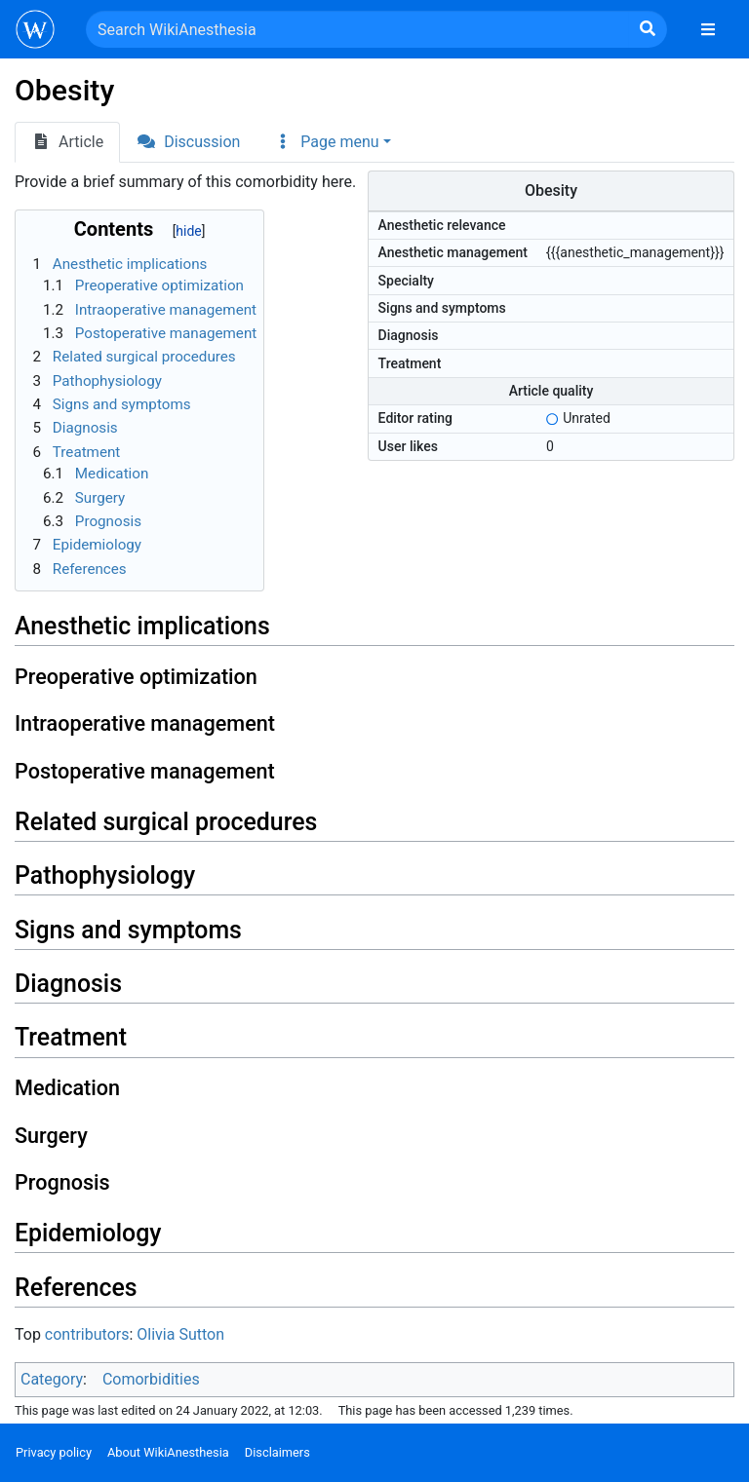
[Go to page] (647, 29)
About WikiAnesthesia (168, 1452)
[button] (331, 142)
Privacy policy (54, 1452)
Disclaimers (277, 1452)
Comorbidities (151, 1379)
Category (51, 1379)
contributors (87, 1334)
